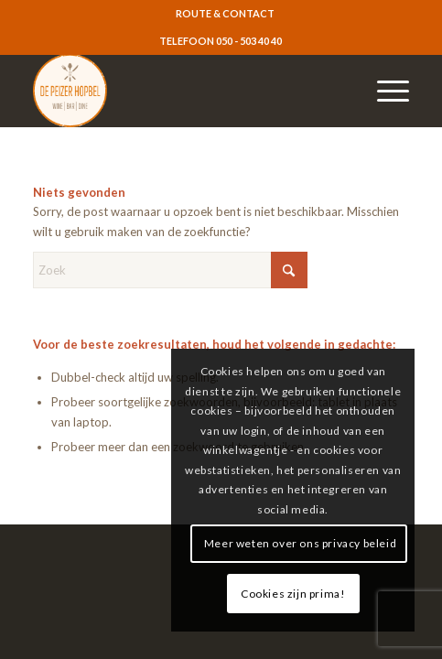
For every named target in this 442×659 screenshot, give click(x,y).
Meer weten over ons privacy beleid (300, 543)
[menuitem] (225, 13)
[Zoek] (170, 270)
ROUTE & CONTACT (225, 13)
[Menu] (384, 90)
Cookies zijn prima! (293, 593)
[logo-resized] (183, 90)
